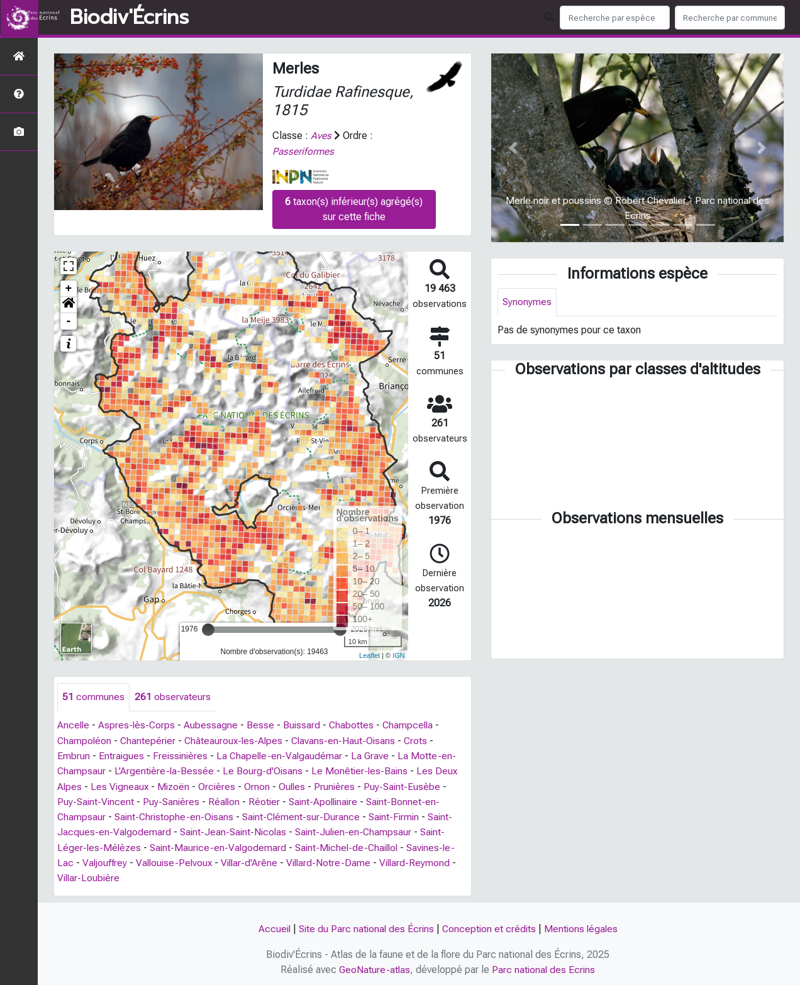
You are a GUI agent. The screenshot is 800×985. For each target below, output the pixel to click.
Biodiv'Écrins (129, 17)
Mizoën (175, 785)
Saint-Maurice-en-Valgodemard (221, 846)
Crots (423, 740)
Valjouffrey (105, 861)
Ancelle (74, 725)
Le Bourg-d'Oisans (265, 770)
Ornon (261, 785)
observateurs (173, 697)
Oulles (296, 785)
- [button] (68, 320)
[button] (68, 304)
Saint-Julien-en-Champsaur (359, 831)
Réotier (269, 800)
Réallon (227, 800)
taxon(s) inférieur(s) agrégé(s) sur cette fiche (354, 208)
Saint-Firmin (401, 815)
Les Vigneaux (120, 785)
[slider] (208, 629)
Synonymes (527, 302)
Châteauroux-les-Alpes (237, 740)
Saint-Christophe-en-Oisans (176, 815)
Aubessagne (213, 725)
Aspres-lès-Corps (138, 725)
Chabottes (354, 725)
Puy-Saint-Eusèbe (408, 785)
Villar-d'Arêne (255, 861)
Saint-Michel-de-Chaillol (353, 846)
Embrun (73, 755)
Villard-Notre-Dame (336, 861)
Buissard (304, 725)
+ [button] (68, 288)
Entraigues (122, 755)
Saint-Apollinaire (330, 800)
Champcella (412, 725)
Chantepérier (149, 740)
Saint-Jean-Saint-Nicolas (236, 831)
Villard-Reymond (424, 861)
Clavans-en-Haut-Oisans (349, 740)
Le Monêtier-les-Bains (363, 770)
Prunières (339, 785)
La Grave (375, 755)
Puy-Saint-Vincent (96, 800)
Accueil (270, 927)
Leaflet (369, 655)
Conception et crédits (490, 927)
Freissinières (181, 755)
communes (93, 697)
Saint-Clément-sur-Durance (306, 815)
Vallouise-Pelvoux (177, 861)
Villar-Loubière (89, 876)
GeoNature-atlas (374, 967)
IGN (398, 655)
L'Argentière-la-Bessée (165, 770)
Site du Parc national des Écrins (365, 927)
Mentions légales (583, 927)
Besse (263, 725)
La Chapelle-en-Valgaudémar (283, 755)
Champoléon (85, 740)
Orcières (220, 785)
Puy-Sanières (174, 800)
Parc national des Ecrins (544, 967)
